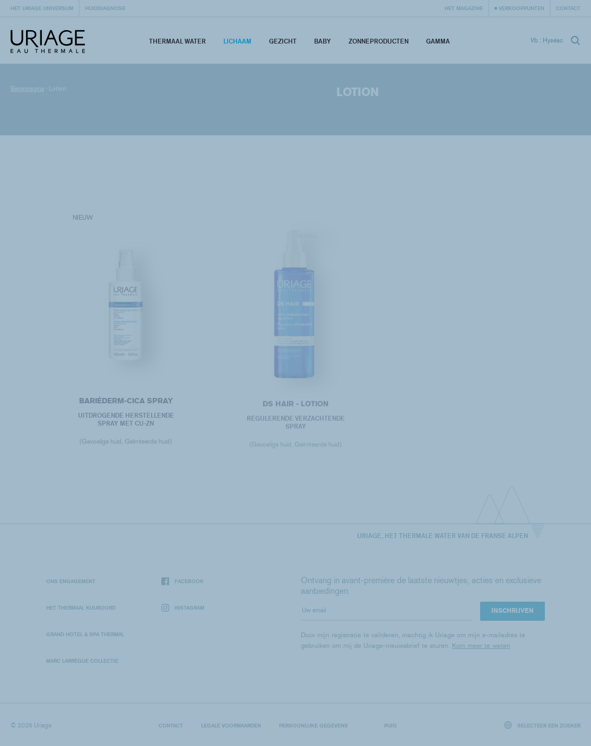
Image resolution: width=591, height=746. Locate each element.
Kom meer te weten (481, 645)
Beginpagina (27, 88)
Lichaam (237, 41)
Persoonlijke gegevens (313, 725)
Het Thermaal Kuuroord (81, 607)
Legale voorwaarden (231, 725)
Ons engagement (70, 581)
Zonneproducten (379, 41)
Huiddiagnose (105, 8)
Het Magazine (464, 8)
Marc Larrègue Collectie (82, 660)
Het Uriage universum (42, 8)
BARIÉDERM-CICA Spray (125, 402)
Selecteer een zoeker (542, 725)
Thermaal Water (177, 41)
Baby (322, 41)
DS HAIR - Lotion (295, 406)
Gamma (438, 41)
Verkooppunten (521, 8)
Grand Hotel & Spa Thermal (85, 634)
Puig (390, 725)
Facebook (182, 581)
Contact (568, 8)
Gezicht (283, 41)
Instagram (182, 607)
